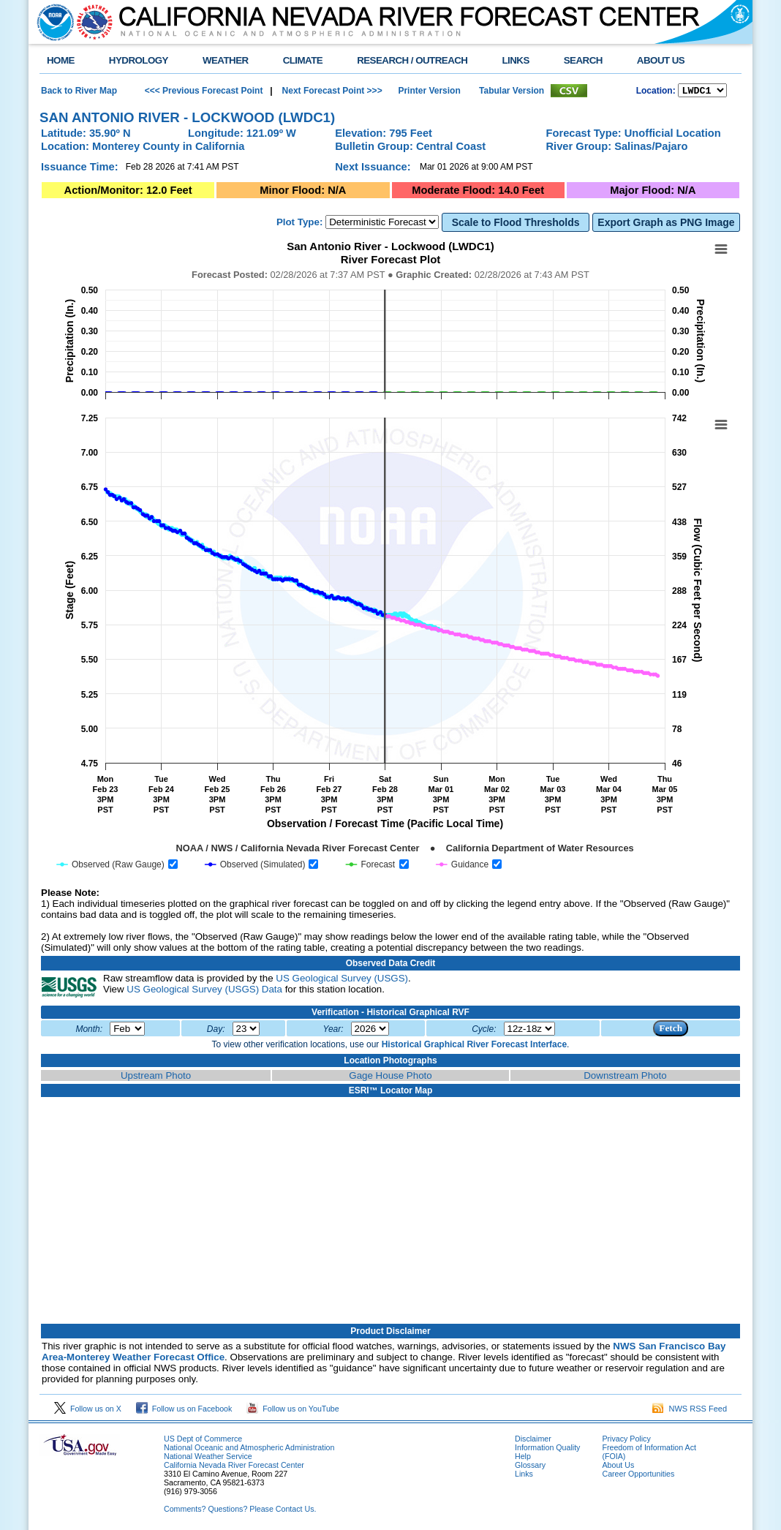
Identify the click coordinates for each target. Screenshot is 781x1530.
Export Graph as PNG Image (665, 224)
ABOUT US (660, 60)
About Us (618, 1467)
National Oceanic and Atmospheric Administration (249, 1449)
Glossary (530, 1467)
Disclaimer (533, 1440)
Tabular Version (511, 91)
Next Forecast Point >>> (330, 91)
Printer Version (429, 91)
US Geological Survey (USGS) (342, 980)
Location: (656, 92)
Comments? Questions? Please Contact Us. (240, 1511)
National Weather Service (208, 1458)
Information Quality (547, 1449)
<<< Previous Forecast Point (204, 91)
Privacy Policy (626, 1440)
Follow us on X (87, 1410)
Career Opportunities (638, 1475)
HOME (61, 60)
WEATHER (226, 60)
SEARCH (583, 60)
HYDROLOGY (138, 60)
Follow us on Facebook (184, 1410)
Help (523, 1458)
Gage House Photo (390, 1077)
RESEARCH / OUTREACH (412, 60)
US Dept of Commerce (203, 1440)
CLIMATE (303, 60)
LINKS (515, 60)
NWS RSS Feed (689, 1410)
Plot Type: (299, 224)
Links (524, 1475)
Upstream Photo (156, 1077)
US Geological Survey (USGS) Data (204, 991)
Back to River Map (79, 91)
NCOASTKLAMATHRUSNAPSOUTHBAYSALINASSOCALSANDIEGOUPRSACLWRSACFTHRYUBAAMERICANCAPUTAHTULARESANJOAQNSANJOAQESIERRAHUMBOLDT (702, 91)
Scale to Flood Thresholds (516, 224)
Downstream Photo (625, 1077)
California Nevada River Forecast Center (234, 1467)
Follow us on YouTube (292, 1410)
